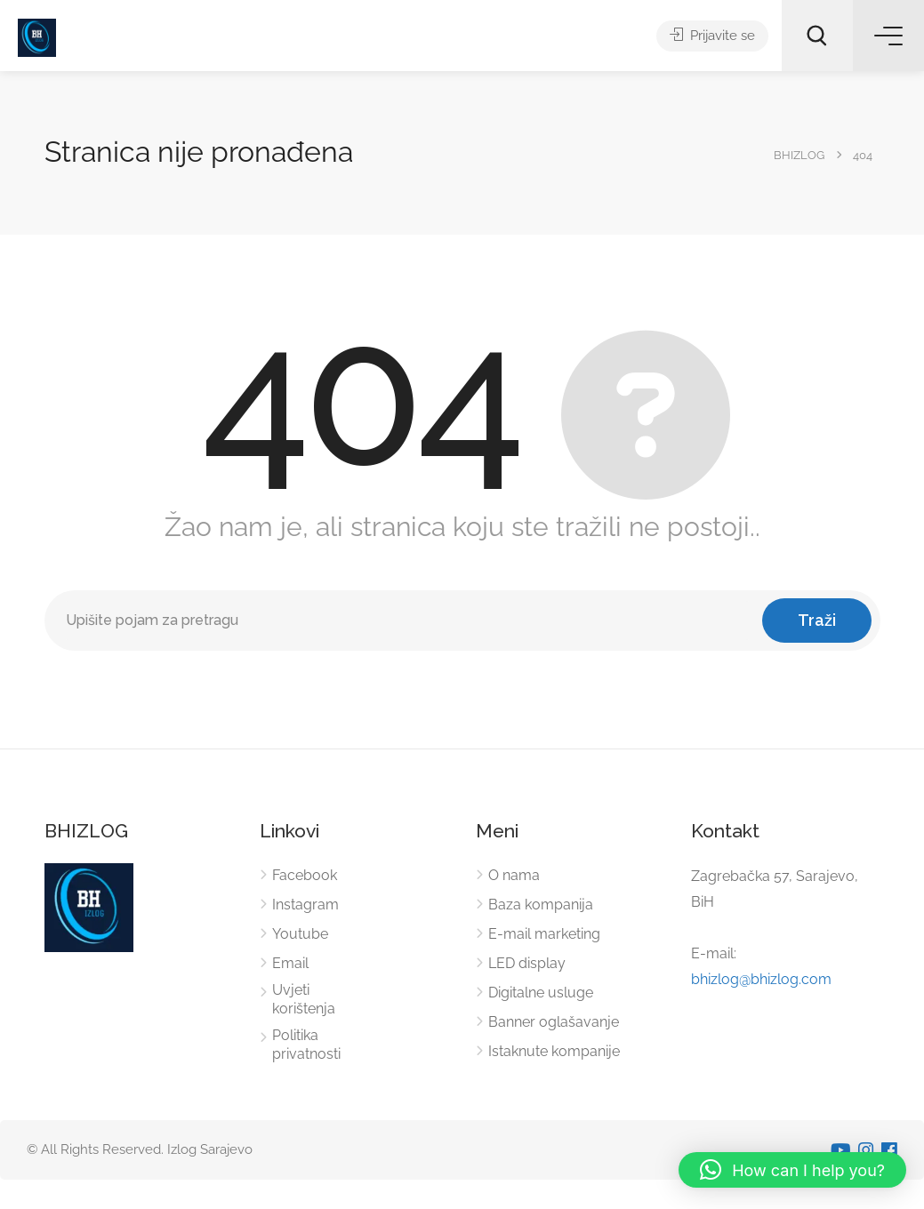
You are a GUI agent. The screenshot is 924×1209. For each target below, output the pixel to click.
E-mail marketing (544, 933)
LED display (527, 963)
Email (290, 963)
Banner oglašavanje (553, 1021)
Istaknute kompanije (554, 1051)
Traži (817, 620)
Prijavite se (712, 36)
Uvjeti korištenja (303, 999)
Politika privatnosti (306, 1044)
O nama (514, 875)
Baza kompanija (540, 904)
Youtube (300, 933)
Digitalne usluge (540, 992)
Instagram (305, 904)
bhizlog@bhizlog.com (761, 979)
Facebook (304, 875)
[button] (792, 1170)
